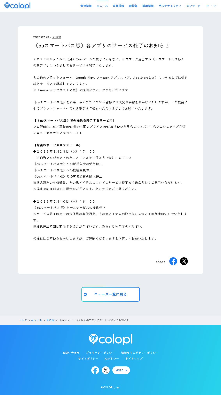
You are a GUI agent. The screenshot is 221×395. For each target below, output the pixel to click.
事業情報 (118, 6)
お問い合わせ (71, 353)
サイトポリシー (88, 358)
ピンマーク (193, 6)
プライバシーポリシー (100, 353)
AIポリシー (112, 358)
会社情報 (86, 6)
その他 (56, 37)
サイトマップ (134, 358)
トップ (23, 320)
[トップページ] (17, 5)
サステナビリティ (170, 6)
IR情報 (133, 6)
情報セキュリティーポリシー (140, 353)
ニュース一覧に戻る (110, 294)
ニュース (102, 6)
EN (215, 5)
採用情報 (148, 6)
